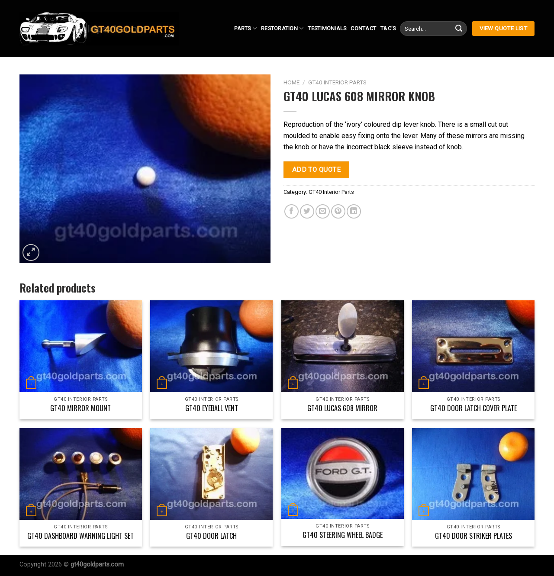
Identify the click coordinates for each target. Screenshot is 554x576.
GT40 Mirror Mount (80, 408)
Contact (363, 28)
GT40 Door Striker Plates (473, 536)
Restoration (282, 28)
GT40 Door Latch (211, 536)
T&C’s (388, 28)
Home (291, 82)
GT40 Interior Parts (337, 82)
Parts (245, 28)
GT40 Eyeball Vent (211, 408)
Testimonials (327, 28)
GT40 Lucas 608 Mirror (342, 408)
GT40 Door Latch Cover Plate (473, 408)
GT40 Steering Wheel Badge (343, 535)
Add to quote (316, 170)
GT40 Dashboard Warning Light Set (80, 536)
